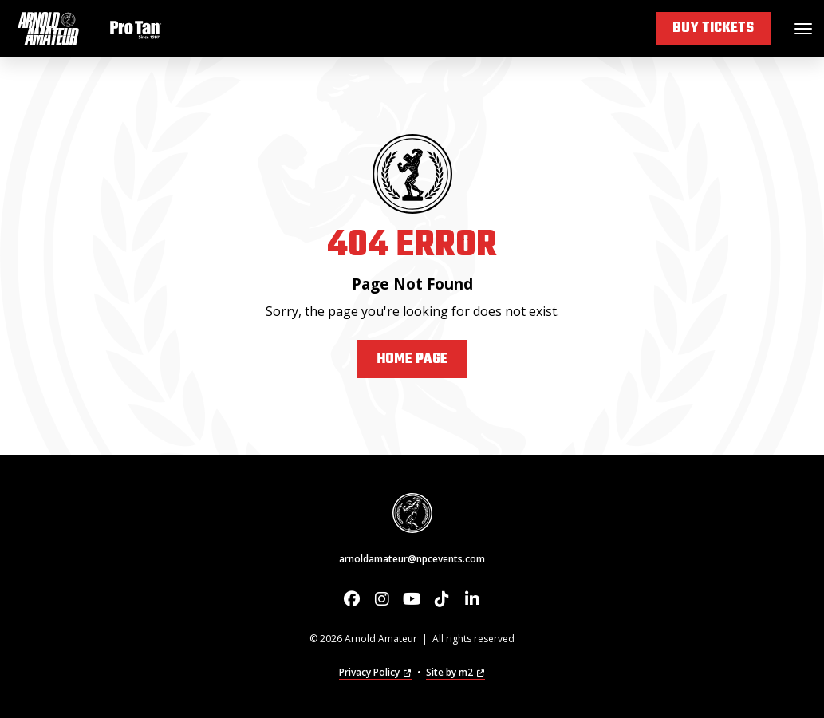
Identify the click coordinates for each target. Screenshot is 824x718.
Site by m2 (455, 672)
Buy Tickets (713, 28)
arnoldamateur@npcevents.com (412, 559)
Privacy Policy (375, 672)
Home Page (412, 359)
